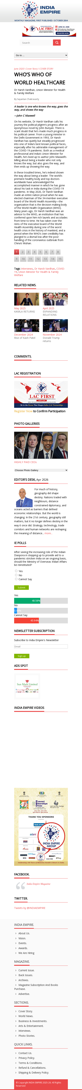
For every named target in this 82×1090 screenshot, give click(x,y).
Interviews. (22, 1030)
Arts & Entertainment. (29, 1026)
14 (52, 258)
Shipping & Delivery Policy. (31, 1072)
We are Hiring (24, 953)
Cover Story (32, 68)
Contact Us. (23, 1053)
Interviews (27, 268)
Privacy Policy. (24, 1058)
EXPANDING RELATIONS (50, 313)
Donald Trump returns (51, 339)
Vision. (20, 938)
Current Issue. (24, 970)
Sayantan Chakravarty (28, 99)
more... (48, 533)
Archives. (21, 980)
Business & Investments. (30, 1021)
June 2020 (19, 68)
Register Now (23, 411)
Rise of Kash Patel (24, 337)
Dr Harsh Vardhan (44, 268)
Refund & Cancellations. (30, 1067)
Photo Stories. (24, 1035)
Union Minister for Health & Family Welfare (36, 273)
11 (30, 258)
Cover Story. (23, 1011)
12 (38, 258)
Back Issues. (23, 975)
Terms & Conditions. (28, 1063)
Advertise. (22, 994)
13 (45, 258)
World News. (23, 1016)
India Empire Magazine (38, 884)
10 (23, 258)
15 (60, 258)
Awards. (21, 948)
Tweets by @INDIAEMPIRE (29, 908)
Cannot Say (25, 579)
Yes (21, 571)
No (20, 575)
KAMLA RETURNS (24, 311)
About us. (22, 933)
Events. (20, 943)
